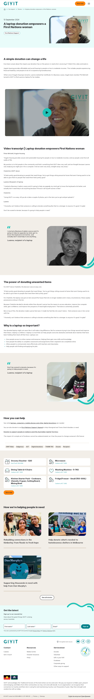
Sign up (85, 626)
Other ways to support (61, 666)
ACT (27, 446)
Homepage (11, 3)
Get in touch (8, 655)
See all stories (47, 597)
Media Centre (31, 652)
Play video (47, 112)
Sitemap (42, 696)
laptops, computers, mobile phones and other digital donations (33, 423)
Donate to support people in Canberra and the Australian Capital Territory (31, 432)
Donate (58, 446)
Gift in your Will (59, 657)
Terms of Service (47, 630)
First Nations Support (12, 33)
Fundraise (57, 660)
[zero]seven (86, 696)
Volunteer (57, 655)
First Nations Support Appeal (32, 427)
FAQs (28, 657)
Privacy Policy (36, 630)
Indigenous (20, 446)
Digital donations (37, 446)
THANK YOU (49, 446)
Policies (35, 696)
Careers (6, 652)
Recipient (66, 446)
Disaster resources (33, 655)
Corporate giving (59, 663)
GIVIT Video (10, 446)
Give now (80, 3)
